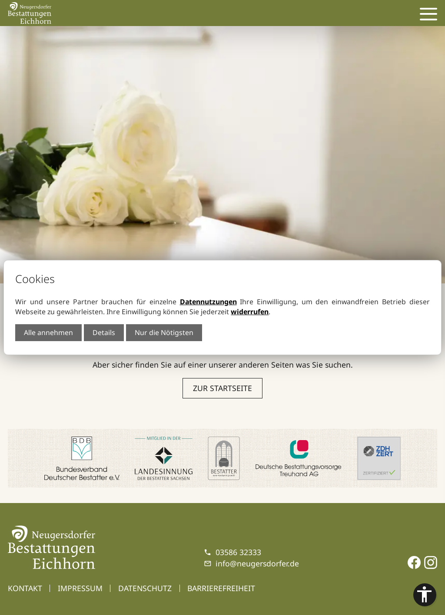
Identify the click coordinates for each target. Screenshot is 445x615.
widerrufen (250, 311)
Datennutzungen (208, 301)
